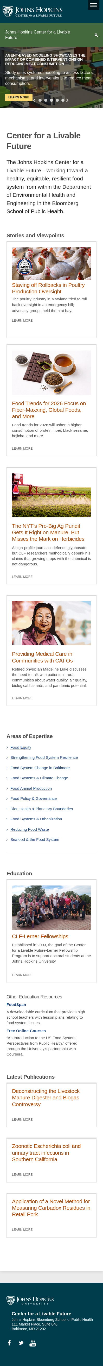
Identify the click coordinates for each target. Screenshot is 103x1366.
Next (66, 100)
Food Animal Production (31, 788)
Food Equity (20, 747)
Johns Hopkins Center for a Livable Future (37, 35)
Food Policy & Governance (33, 798)
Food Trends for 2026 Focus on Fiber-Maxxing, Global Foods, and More (49, 409)
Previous (35, 100)
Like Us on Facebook (12, 1344)
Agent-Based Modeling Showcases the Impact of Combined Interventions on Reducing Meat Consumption (45, 59)
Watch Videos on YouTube (34, 1344)
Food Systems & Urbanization (36, 819)
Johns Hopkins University (30, 1301)
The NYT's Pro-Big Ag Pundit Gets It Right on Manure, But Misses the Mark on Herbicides (48, 532)
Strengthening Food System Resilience (44, 757)
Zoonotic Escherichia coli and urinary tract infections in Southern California (46, 1152)
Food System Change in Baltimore (40, 768)
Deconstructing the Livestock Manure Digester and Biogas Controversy (46, 1097)
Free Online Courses (26, 1031)
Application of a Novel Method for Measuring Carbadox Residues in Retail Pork (51, 1207)
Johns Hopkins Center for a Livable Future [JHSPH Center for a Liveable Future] (32, 11)
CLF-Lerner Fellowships (40, 936)
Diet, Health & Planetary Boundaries (41, 809)
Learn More (18, 97)
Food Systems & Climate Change (39, 778)
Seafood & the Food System (34, 839)
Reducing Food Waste (29, 829)
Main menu (92, 3)
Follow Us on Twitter (23, 1344)
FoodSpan (16, 1004)
